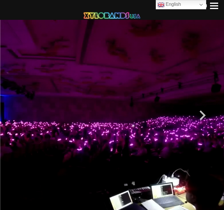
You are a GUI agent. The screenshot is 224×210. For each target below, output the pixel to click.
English (169, 4)
